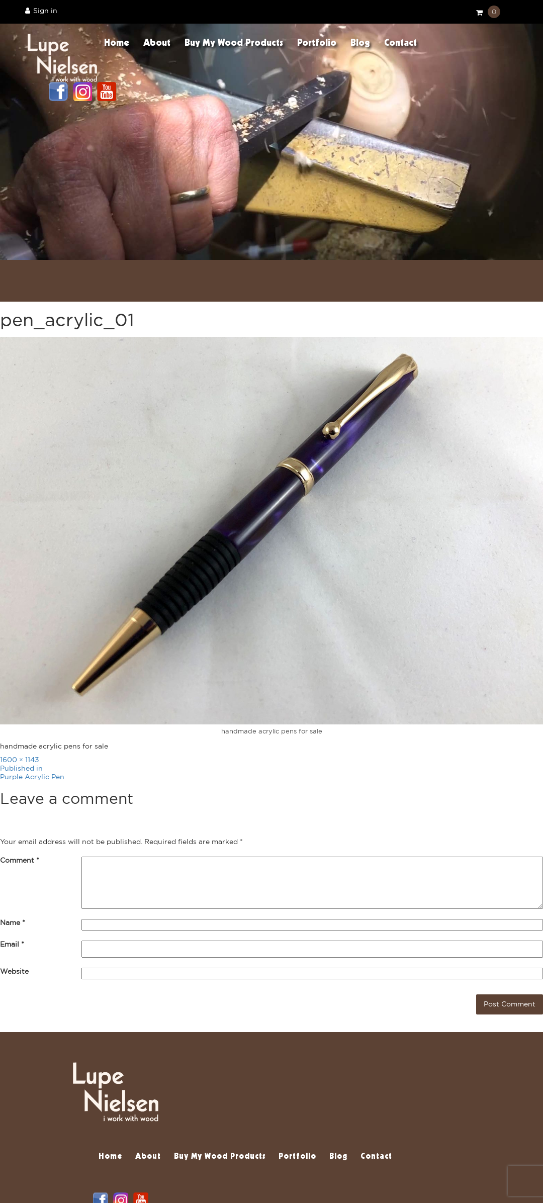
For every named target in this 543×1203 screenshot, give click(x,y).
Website (14, 972)
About (156, 43)
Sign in (41, 10)
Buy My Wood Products (234, 43)
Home (116, 43)
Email (12, 945)
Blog (360, 43)
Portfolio (316, 43)
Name (12, 923)
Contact (400, 43)
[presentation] (76, 1009)
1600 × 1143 (19, 760)
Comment (19, 861)
